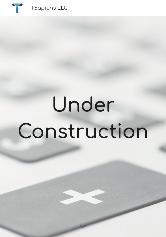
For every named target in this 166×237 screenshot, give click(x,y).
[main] (82, 119)
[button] (83, 227)
